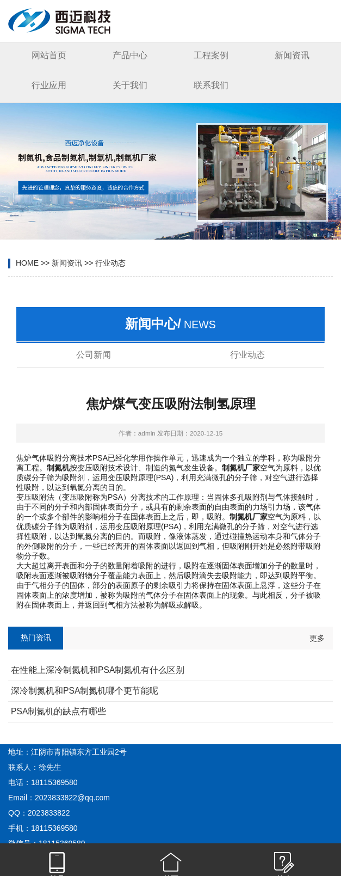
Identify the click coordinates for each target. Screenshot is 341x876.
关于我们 (130, 85)
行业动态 (110, 263)
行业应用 (49, 85)
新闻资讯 (292, 55)
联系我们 (211, 85)
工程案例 (211, 55)
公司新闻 (93, 354)
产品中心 (130, 55)
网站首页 (49, 55)
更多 (317, 638)
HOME (27, 263)
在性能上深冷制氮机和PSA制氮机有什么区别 (97, 670)
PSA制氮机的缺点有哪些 (58, 711)
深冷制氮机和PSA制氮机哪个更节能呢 (84, 690)
